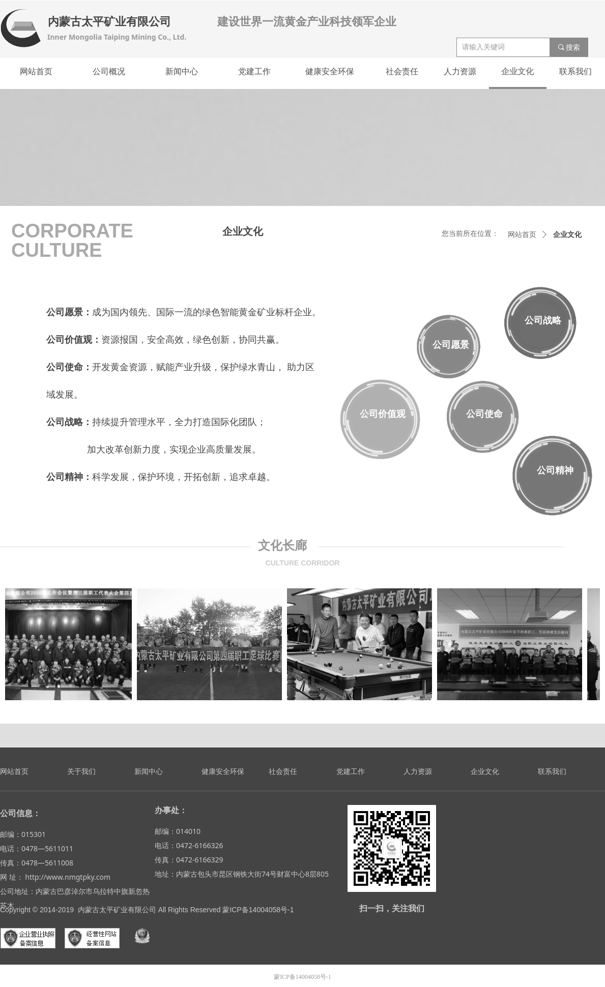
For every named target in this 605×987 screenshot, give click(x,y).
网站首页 (522, 234)
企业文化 (567, 234)
